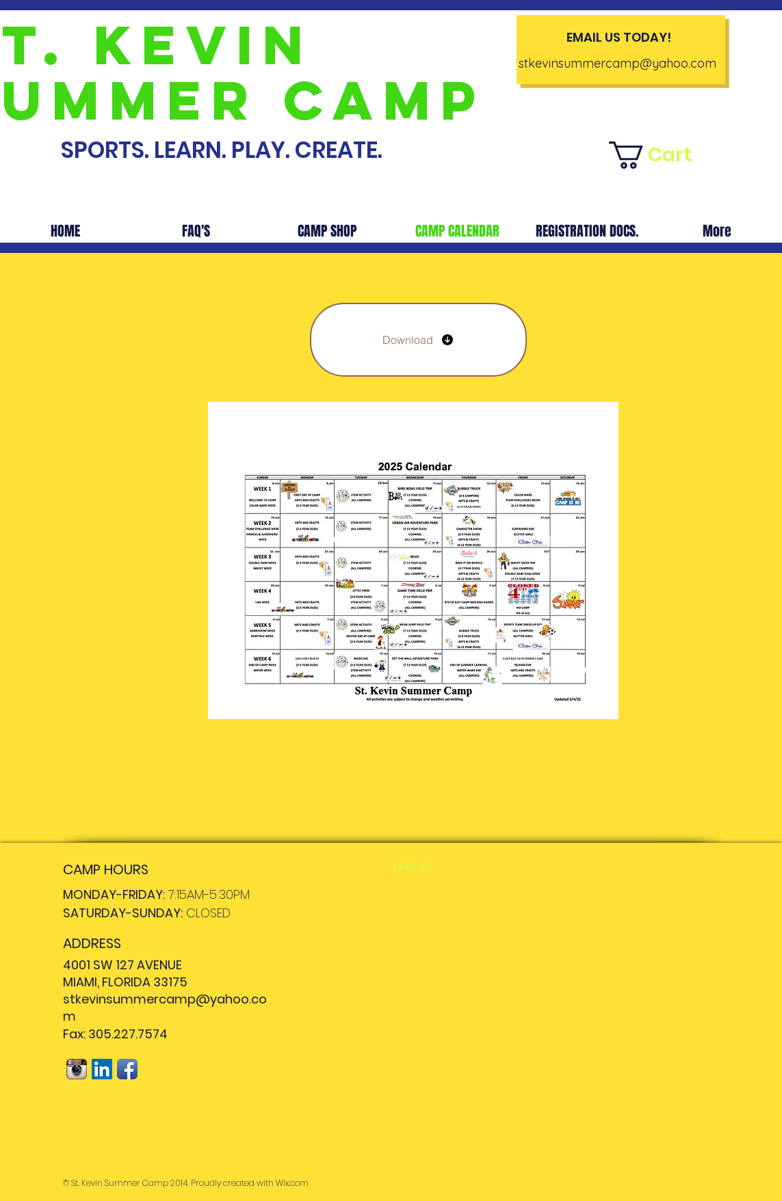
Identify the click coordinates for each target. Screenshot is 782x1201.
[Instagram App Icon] (76, 1069)
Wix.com (292, 1183)
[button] (661, 155)
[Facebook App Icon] (127, 1069)
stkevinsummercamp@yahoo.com (617, 63)
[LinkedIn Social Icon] (102, 1069)
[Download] (418, 340)
